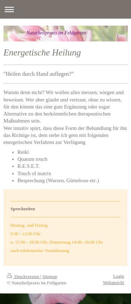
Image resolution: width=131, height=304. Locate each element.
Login (118, 276)
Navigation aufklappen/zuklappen (65, 9)
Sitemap (49, 276)
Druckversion (23, 276)
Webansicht (113, 282)
